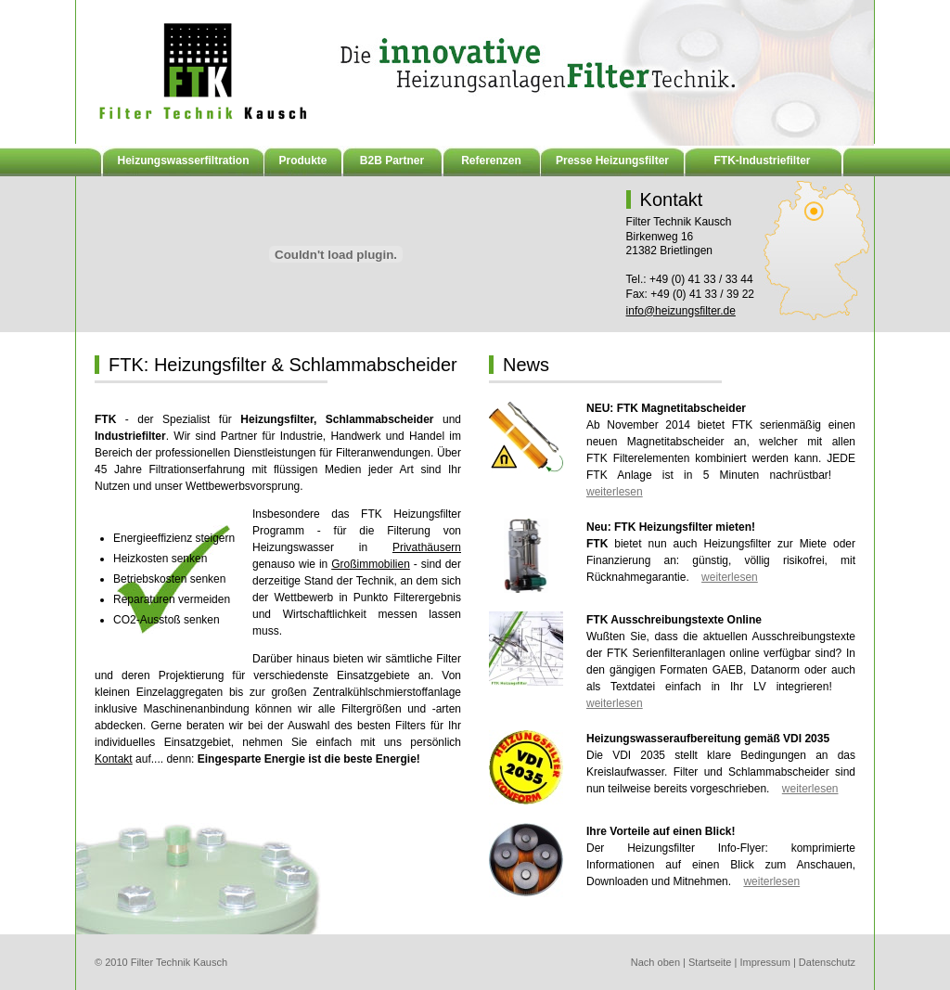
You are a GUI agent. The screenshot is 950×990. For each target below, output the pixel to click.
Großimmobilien (370, 564)
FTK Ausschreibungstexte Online (674, 619)
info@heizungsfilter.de (681, 310)
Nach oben (655, 962)
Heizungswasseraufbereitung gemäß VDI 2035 (707, 738)
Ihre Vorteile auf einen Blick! (661, 831)
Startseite (709, 962)
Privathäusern (426, 547)
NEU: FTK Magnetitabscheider (666, 408)
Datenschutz (827, 962)
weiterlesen (614, 491)
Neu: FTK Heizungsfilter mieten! (670, 527)
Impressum (764, 962)
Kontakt (114, 758)
